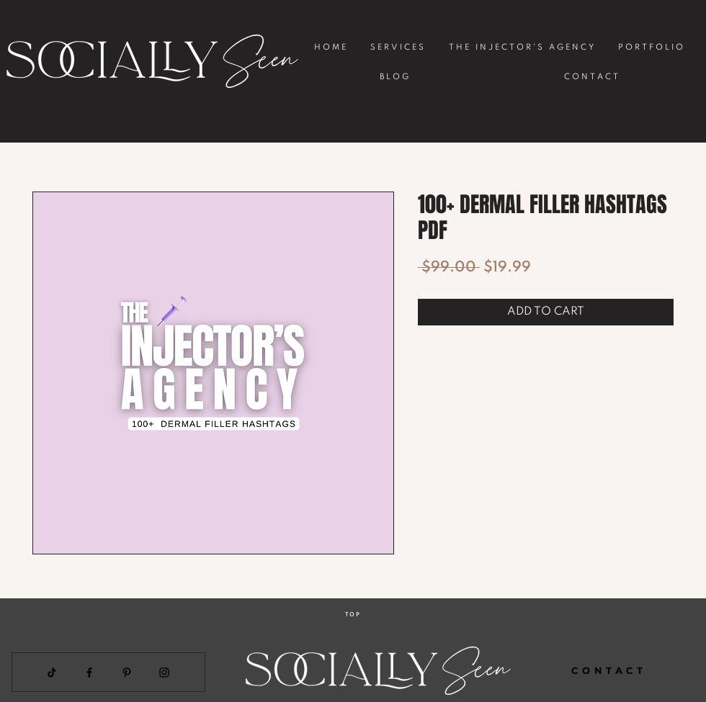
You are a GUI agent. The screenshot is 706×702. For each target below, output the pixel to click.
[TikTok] (51, 672)
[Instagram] (164, 672)
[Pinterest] (126, 672)
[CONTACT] (609, 670)
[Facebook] (89, 672)
